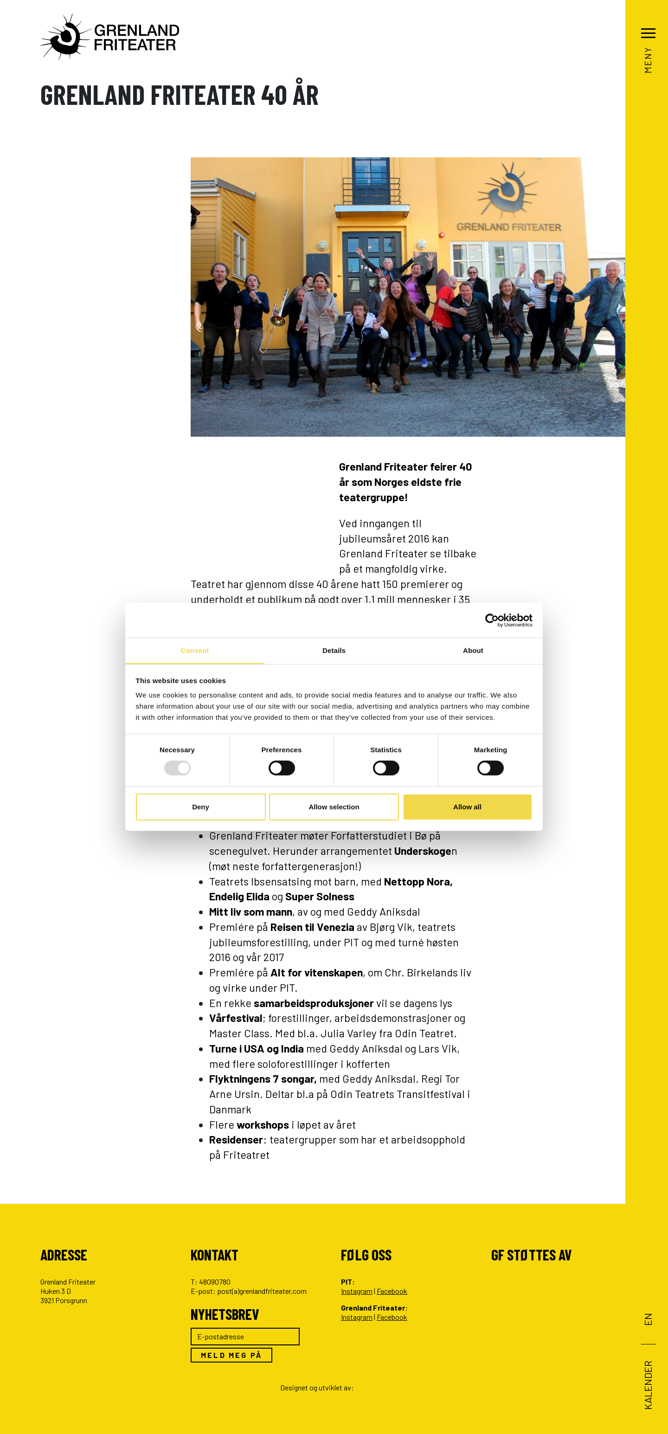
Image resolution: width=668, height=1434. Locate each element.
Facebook (392, 1290)
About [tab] (473, 650)
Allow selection (333, 807)
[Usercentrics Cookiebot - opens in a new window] (492, 620)
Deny (200, 807)
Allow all (467, 807)
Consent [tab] (195, 650)
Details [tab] (334, 650)
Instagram (357, 1290)
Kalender (647, 1384)
